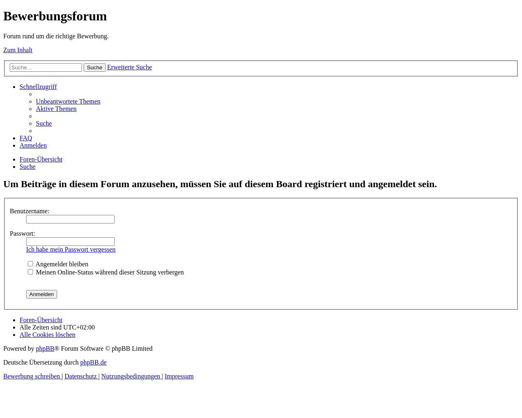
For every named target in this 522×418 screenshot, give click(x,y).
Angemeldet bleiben (58, 264)
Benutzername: (29, 211)
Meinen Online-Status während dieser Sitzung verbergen (106, 272)
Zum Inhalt (18, 49)
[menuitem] (68, 101)
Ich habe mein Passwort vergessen (70, 249)
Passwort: (22, 233)
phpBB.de (93, 362)
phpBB (45, 348)
